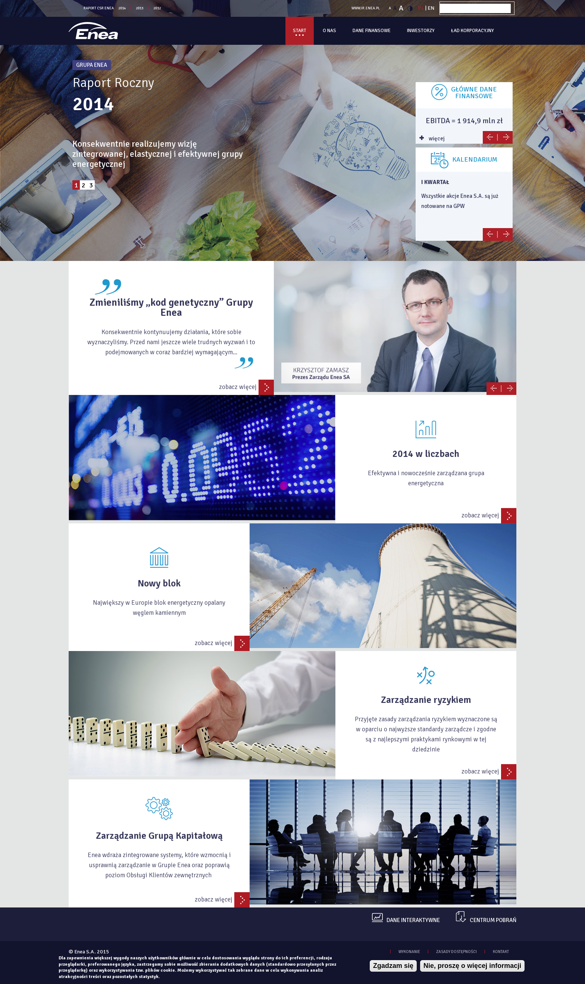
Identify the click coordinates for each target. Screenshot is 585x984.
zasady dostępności (456, 951)
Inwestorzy (421, 31)
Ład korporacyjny (472, 31)
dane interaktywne (413, 920)
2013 (139, 8)
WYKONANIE (409, 951)
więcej (436, 138)
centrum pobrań (493, 920)
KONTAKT (501, 951)
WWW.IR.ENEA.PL (365, 8)
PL (421, 8)
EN (431, 8)
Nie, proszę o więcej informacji (472, 965)
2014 (122, 8)
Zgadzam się (393, 965)
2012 (157, 8)
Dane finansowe (372, 31)
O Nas (329, 31)
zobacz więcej (238, 387)
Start (299, 31)
